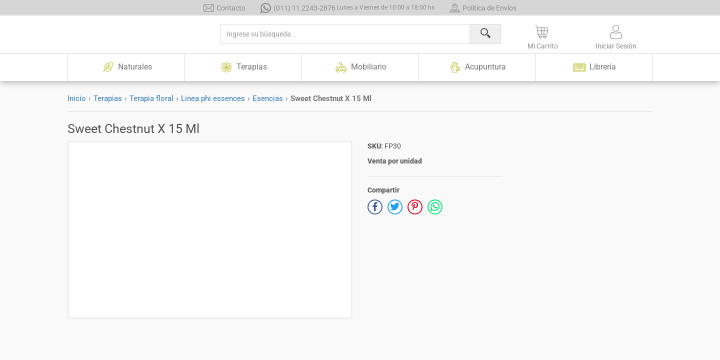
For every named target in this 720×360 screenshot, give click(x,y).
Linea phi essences (213, 98)
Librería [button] (594, 67)
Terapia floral (152, 98)
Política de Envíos (483, 7)
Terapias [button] (243, 67)
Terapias (108, 98)
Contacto (225, 7)
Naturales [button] (126, 67)
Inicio (77, 98)
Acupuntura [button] (477, 67)
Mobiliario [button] (360, 67)
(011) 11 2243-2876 (347, 7)
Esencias (267, 98)
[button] (542, 35)
